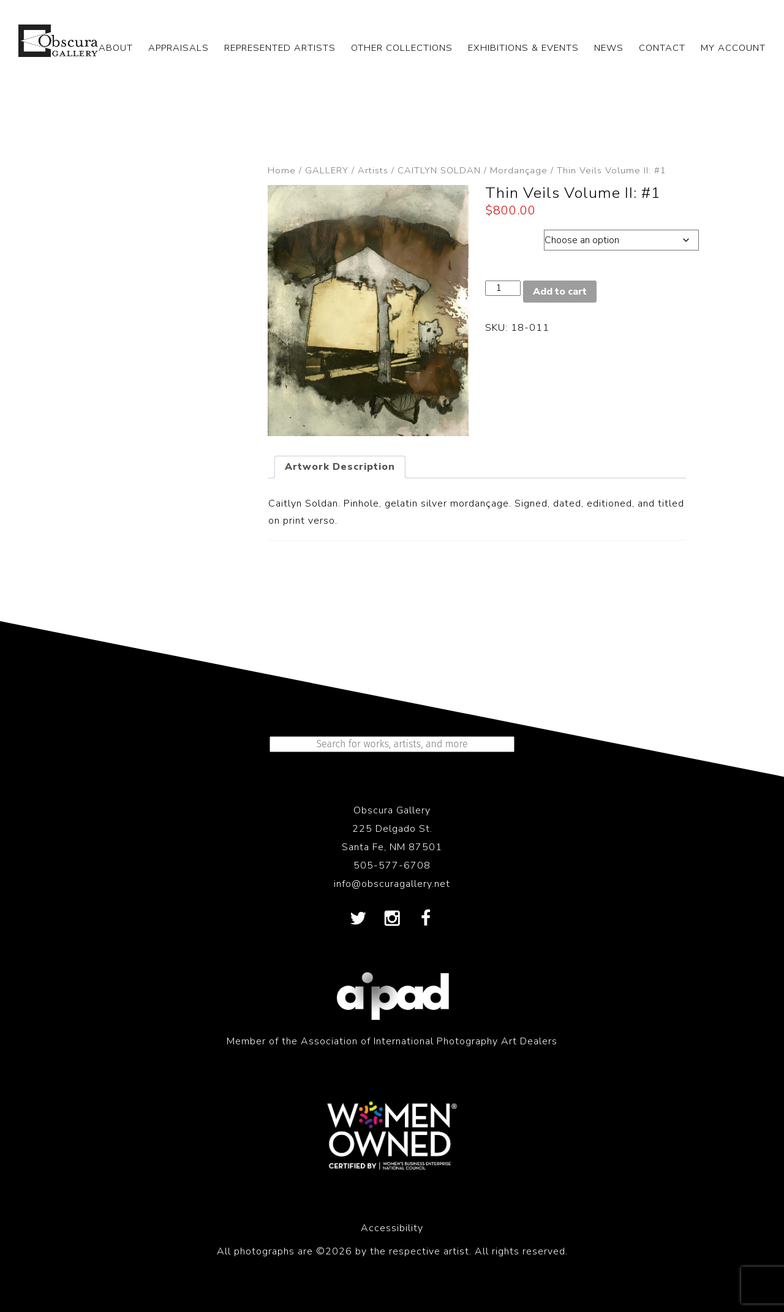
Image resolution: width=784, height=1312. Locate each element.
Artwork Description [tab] (340, 466)
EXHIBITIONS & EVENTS (523, 48)
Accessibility (392, 1228)
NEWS (609, 48)
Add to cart (560, 291)
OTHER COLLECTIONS (402, 48)
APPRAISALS (178, 48)
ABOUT (116, 48)
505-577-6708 (392, 865)
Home (282, 170)
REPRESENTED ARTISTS (280, 48)
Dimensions (514, 237)
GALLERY (327, 170)
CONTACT (662, 48)
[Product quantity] (503, 288)
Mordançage (519, 170)
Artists (373, 170)
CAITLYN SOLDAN (439, 170)
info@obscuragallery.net (392, 884)
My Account (733, 48)
